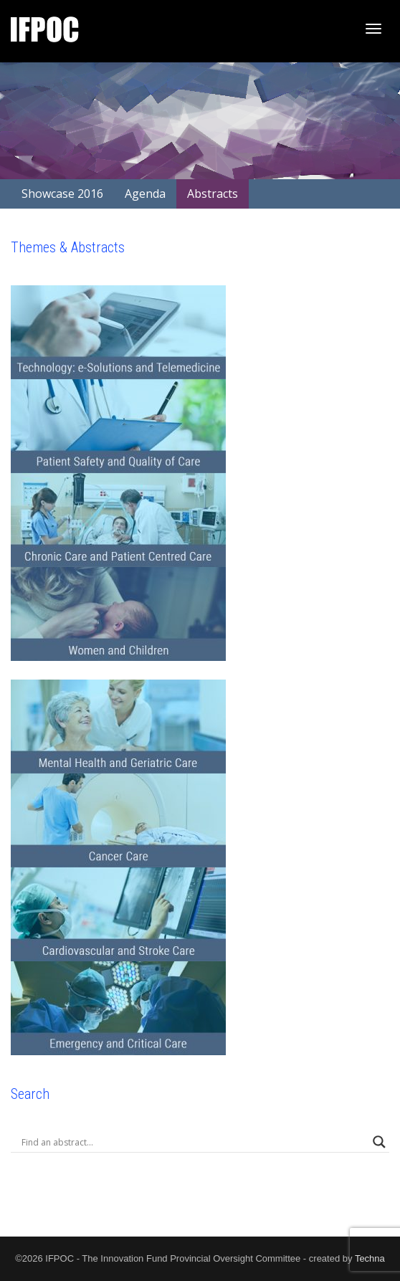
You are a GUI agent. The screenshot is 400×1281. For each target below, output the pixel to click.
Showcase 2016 (62, 193)
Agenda (145, 193)
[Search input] (194, 1142)
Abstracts (212, 193)
